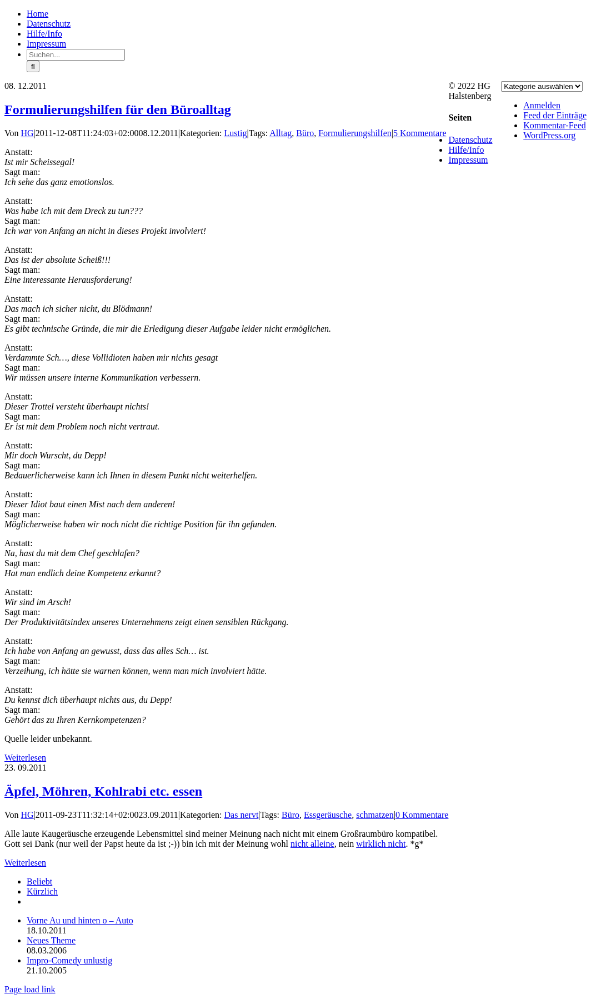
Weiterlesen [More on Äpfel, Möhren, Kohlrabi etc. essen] (25, 862)
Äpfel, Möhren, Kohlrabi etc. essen (103, 791)
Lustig (235, 133)
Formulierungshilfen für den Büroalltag (117, 109)
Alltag (280, 133)
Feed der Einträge (555, 115)
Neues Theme (51, 940)
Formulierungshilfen (355, 133)
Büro (305, 133)
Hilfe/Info (466, 149)
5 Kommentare (420, 133)
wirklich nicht (380, 843)
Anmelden (541, 105)
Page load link (30, 989)
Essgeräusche (328, 815)
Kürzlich (42, 891)
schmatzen (375, 815)
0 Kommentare (422, 815)
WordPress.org (549, 135)
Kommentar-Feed (554, 125)
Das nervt (241, 815)
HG (27, 133)
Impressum (468, 159)
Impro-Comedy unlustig (69, 960)
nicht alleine (312, 843)
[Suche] (33, 66)
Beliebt (39, 881)
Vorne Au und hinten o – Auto (80, 920)
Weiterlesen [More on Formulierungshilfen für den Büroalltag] (25, 757)
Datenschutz (470, 139)
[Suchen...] (76, 55)
